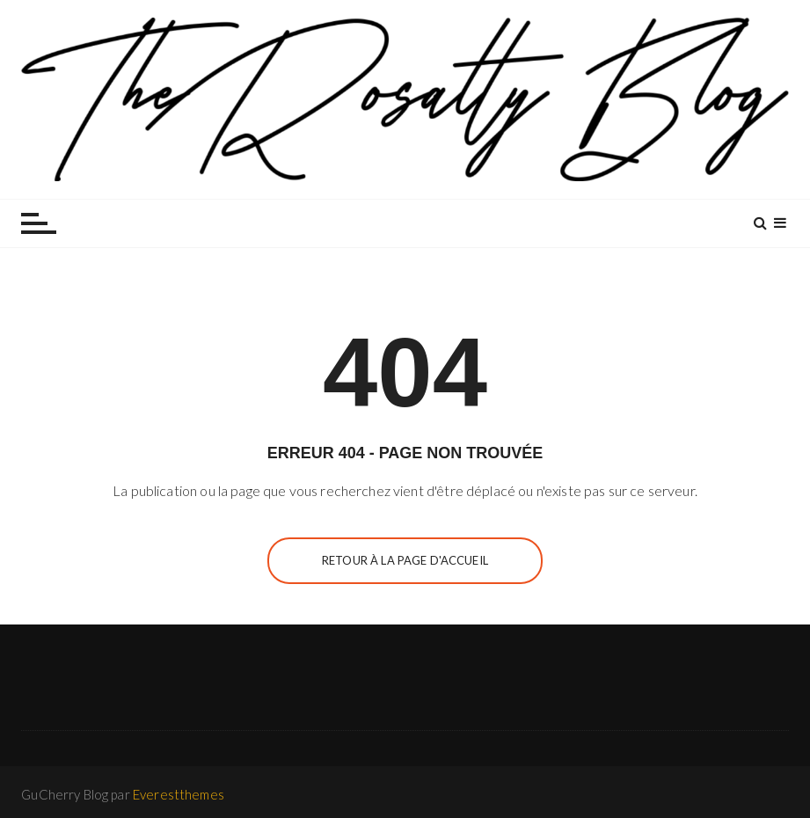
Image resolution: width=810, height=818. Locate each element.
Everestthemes (178, 794)
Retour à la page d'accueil (405, 560)
